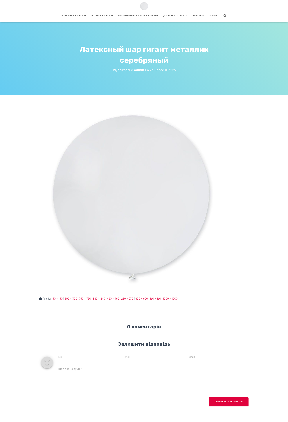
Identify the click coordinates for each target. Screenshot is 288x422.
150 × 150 (57, 298)
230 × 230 (127, 298)
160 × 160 (155, 298)
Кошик (213, 15)
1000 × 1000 (170, 298)
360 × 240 (99, 298)
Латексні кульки (102, 15)
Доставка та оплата (175, 15)
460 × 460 (113, 298)
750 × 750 (85, 298)
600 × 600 (141, 298)
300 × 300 (71, 298)
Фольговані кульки (73, 15)
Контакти (198, 15)
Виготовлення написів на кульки (138, 15)
